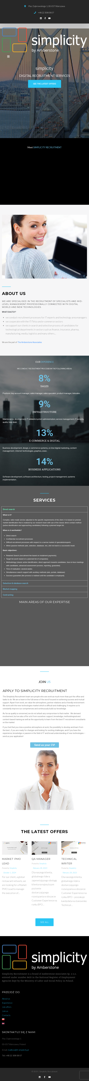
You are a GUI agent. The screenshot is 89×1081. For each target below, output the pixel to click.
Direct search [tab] (9, 509)
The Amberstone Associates (30, 342)
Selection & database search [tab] (15, 583)
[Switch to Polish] (44, 1019)
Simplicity (13, 868)
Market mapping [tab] (10, 589)
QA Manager (41, 859)
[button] (44, 84)
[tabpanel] (44, 546)
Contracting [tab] (8, 595)
